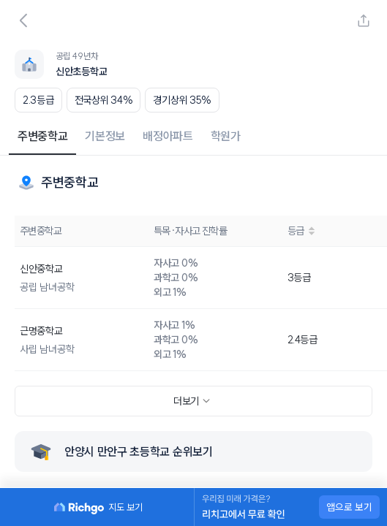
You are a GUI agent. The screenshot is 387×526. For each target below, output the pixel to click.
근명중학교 (41, 331)
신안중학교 (41, 268)
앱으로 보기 (349, 507)
